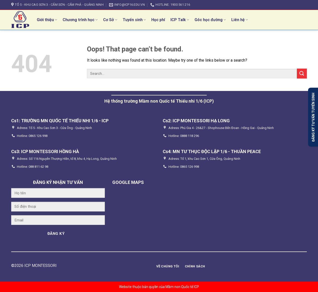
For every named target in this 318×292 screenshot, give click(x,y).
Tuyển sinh (134, 19)
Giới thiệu (47, 19)
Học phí (158, 19)
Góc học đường (210, 19)
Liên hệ (239, 19)
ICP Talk (179, 19)
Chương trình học (80, 19)
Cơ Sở (110, 19)
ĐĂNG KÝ (56, 233)
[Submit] (302, 73)
